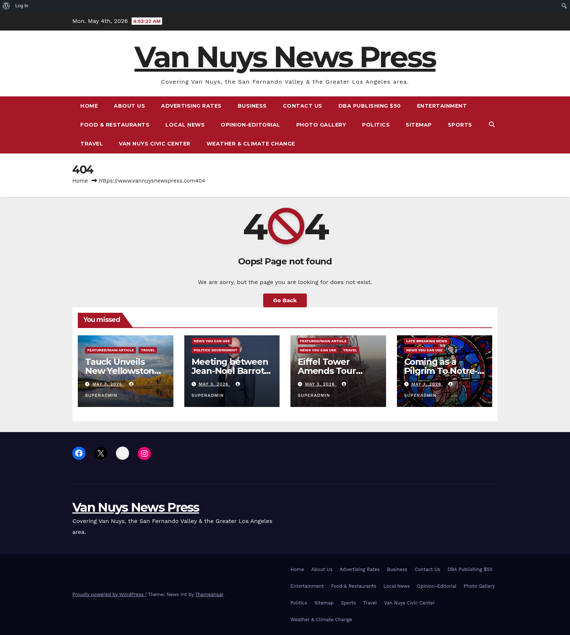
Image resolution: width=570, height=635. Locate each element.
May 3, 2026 (108, 384)
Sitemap (419, 124)
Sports (460, 124)
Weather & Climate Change (250, 143)
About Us (129, 106)
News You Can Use (212, 341)
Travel (91, 143)
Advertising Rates (191, 106)
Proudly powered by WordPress (108, 594)
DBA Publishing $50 (369, 106)
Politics (376, 124)
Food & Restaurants (114, 124)
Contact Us (302, 106)
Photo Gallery (321, 124)
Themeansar (209, 594)
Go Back (285, 300)
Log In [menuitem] (21, 5)
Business (252, 106)
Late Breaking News (426, 341)
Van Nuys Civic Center (154, 143)
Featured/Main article (110, 350)
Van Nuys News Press (285, 57)
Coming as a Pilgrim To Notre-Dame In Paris (441, 370)
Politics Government (215, 350)
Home (89, 106)
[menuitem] (6, 6)
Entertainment (442, 106)
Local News (185, 124)
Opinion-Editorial (250, 124)
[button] (492, 124)
